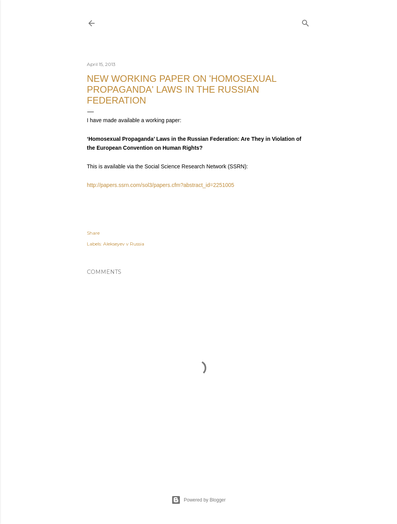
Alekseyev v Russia (123, 244)
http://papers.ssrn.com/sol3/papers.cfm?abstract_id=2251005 (160, 185)
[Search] (305, 21)
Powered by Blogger (198, 500)
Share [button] (93, 233)
